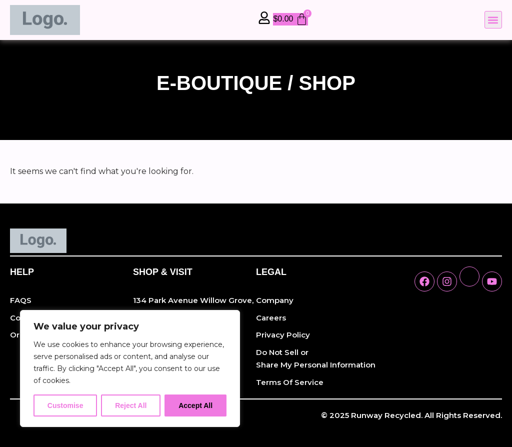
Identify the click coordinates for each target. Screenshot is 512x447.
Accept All (195, 406)
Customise (66, 406)
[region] (130, 368)
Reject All (130, 406)
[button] (493, 19)
